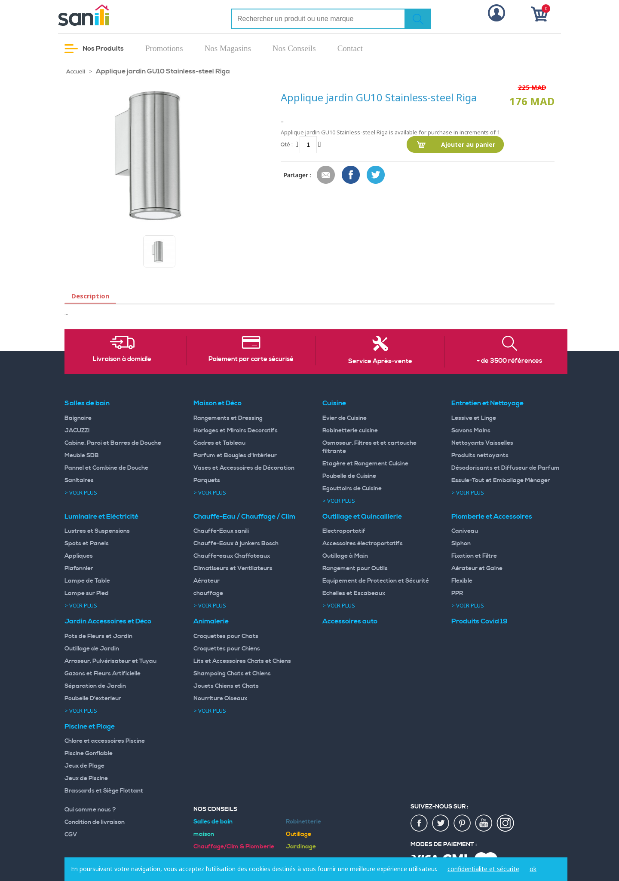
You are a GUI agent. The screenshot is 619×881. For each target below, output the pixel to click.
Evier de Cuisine (344, 418)
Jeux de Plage (84, 766)
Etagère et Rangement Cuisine (365, 464)
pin (463, 823)
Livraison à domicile (122, 359)
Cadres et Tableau (219, 443)
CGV (70, 834)
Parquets (206, 480)
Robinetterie (303, 822)
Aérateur (206, 581)
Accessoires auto (349, 621)
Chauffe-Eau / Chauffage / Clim (244, 516)
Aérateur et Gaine (477, 568)
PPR (457, 593)
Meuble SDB (81, 455)
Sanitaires (79, 480)
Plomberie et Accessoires (491, 516)
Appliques (78, 556)
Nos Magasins (228, 48)
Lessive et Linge (473, 418)
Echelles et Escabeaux (353, 593)
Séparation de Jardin (95, 686)
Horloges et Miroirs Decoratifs (235, 430)
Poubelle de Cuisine (349, 476)
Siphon (461, 543)
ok (533, 869)
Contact (350, 48)
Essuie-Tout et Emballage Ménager (500, 480)
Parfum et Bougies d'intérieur (235, 455)
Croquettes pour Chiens (226, 649)
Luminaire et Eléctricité (101, 516)
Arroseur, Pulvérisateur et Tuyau (110, 661)
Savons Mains (470, 430)
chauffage (208, 593)
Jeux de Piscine (86, 778)
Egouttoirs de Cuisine (352, 488)
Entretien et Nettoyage (487, 403)
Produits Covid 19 (479, 621)
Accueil (75, 71)
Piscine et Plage (89, 726)
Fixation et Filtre (474, 556)
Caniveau (464, 531)
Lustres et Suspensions (97, 531)
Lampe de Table (87, 581)
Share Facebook (351, 175)
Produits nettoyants (480, 455)
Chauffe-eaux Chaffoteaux (231, 556)
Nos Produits (94, 48)
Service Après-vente (380, 361)
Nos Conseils (294, 48)
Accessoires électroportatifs (362, 543)
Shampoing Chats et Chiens (232, 673)
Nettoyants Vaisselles (482, 443)
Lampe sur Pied (86, 593)
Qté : (287, 144)
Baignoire (78, 418)
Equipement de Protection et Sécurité (375, 581)
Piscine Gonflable (88, 753)
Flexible (461, 581)
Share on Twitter (376, 175)
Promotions (164, 48)
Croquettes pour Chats (225, 636)
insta (505, 823)
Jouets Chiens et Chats (226, 686)
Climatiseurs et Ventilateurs (233, 568)
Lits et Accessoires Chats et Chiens (242, 661)
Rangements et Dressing (228, 418)
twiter (441, 823)
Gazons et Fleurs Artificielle (102, 673)
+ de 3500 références (509, 361)
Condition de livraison (94, 822)
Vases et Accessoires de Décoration (243, 468)
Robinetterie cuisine (350, 430)
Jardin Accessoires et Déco (107, 621)
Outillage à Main (345, 556)
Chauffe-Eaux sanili (221, 531)
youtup (484, 823)
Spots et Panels (86, 543)
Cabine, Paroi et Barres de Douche (112, 443)
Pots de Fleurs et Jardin (98, 636)
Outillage (298, 834)
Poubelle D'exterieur (92, 698)
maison (203, 834)
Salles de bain (87, 403)
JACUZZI (77, 430)
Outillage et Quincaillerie (362, 516)
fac (420, 823)
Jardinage (301, 847)
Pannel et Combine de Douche (106, 468)
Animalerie (211, 621)
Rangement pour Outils (355, 568)
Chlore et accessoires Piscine (104, 741)
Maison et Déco (217, 403)
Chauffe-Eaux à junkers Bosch (236, 543)
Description (90, 296)
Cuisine (334, 403)
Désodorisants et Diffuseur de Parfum (505, 468)
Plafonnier (78, 568)
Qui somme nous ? (90, 810)
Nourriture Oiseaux (220, 698)
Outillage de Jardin (91, 649)
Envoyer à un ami (326, 175)
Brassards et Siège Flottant (103, 791)
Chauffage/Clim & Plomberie (233, 847)
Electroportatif (343, 531)
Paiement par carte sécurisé (251, 359)
